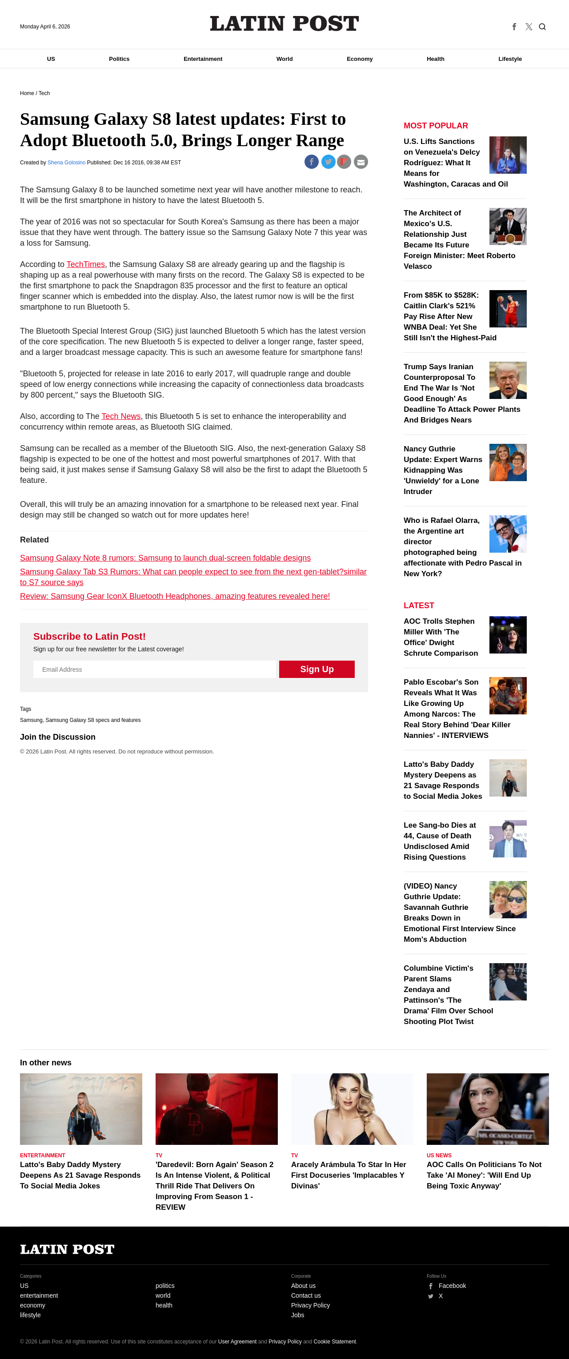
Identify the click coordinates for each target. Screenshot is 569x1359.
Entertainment (203, 59)
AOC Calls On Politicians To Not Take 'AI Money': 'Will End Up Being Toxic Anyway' (484, 1175)
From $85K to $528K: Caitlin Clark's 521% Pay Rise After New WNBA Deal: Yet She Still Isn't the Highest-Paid (450, 316)
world (163, 1295)
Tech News (120, 416)
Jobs (298, 1315)
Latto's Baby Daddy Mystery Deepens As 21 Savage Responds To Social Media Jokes (80, 1175)
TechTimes (86, 264)
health (164, 1305)
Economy (360, 59)
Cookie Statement (335, 1342)
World (284, 59)
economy (32, 1305)
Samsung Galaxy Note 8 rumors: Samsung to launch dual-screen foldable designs (165, 558)
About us (303, 1285)
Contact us (306, 1295)
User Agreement (237, 1342)
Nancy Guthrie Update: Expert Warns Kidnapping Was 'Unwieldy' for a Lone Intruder (443, 470)
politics (165, 1285)
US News (439, 1155)
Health (436, 59)
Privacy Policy (310, 1305)
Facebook (452, 1285)
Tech (44, 93)
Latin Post (284, 23)
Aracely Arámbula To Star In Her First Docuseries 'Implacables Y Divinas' (348, 1175)
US (51, 59)
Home (27, 93)
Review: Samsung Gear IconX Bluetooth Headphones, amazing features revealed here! (175, 596)
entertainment (39, 1295)
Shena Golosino (67, 162)
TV (159, 1155)
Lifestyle (510, 59)
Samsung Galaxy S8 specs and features (92, 720)
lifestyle (30, 1315)
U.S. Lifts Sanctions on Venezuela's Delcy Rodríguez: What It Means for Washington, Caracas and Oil (456, 162)
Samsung (31, 720)
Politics (119, 59)
